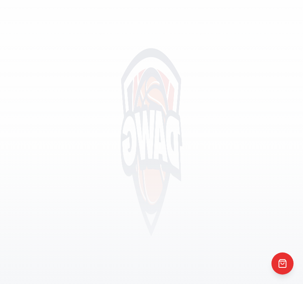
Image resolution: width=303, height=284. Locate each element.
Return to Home (152, 162)
